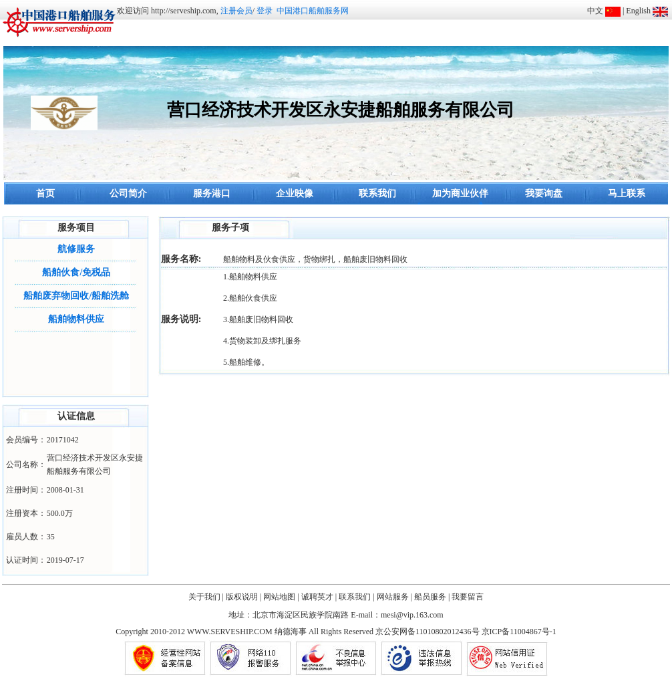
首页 (45, 193)
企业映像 (294, 193)
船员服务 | (432, 596)
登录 (265, 10)
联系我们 (377, 193)
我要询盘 (543, 193)
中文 (595, 10)
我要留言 (468, 596)
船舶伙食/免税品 (76, 272)
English (638, 10)
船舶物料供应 (76, 319)
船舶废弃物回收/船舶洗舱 (76, 296)
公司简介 (128, 193)
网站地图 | (281, 596)
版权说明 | (243, 596)
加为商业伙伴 (460, 193)
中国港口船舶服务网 (313, 10)
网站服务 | (394, 596)
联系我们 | (356, 596)
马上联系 (626, 193)
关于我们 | (206, 596)
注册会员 (236, 10)
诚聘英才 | (319, 596)
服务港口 (211, 193)
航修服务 (76, 249)
